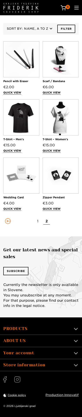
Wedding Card (13, 197)
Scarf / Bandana (54, 81)
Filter (66, 28)
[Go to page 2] (46, 221)
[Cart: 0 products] (65, 7)
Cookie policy (17, 395)
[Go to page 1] (38, 221)
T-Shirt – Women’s (55, 139)
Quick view (12, 92)
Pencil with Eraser (15, 81)
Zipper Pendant (54, 197)
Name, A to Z (38, 28)
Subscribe (16, 271)
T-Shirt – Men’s (13, 139)
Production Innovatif (62, 395)
